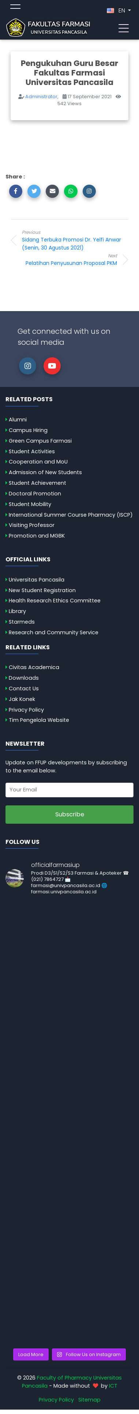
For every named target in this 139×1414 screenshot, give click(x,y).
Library (17, 611)
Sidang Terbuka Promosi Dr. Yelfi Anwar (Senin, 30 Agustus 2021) (80, 240)
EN (117, 10)
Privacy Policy (26, 709)
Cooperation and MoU (38, 461)
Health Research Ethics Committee (55, 600)
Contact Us (24, 688)
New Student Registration (42, 590)
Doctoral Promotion (35, 493)
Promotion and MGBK (37, 535)
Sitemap (89, 1399)
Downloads (24, 678)
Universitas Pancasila (36, 579)
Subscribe (69, 814)
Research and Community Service (53, 632)
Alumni (18, 419)
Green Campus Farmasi (40, 440)
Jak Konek (22, 699)
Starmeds (22, 621)
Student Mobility (30, 504)
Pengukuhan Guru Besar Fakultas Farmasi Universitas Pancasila (69, 73)
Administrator (41, 96)
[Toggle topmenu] (15, 7)
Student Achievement (37, 483)
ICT (113, 1385)
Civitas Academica (34, 667)
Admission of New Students (45, 472)
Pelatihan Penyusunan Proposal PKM (58, 259)
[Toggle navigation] (123, 27)
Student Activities (32, 451)
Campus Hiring (28, 430)
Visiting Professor (32, 525)
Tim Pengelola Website (39, 720)
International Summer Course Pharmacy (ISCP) (71, 514)
